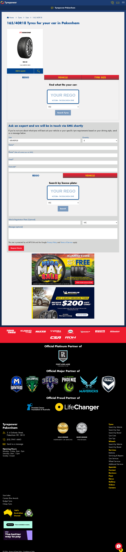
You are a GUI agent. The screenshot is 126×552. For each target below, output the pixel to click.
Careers (112, 487)
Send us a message (15, 444)
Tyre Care (112, 435)
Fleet (111, 476)
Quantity (85, 137)
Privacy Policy (52, 242)
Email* (11, 159)
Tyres (111, 424)
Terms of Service (66, 242)
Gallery (112, 482)
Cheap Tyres (7, 504)
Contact (112, 470)
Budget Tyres (7, 501)
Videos (112, 485)
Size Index (6, 495)
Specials (112, 467)
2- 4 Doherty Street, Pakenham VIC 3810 (16, 433)
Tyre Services (113, 458)
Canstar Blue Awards (10, 498)
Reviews (112, 473)
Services (112, 450)
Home (10, 17)
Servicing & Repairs (116, 456)
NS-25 (25, 62)
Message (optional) (15, 227)
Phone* (20, 152)
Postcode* (12, 167)
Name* (11, 145)
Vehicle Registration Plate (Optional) (21, 219)
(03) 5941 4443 (14, 439)
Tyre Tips (112, 438)
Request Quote (16, 248)
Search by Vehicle (115, 427)
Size (10, 137)
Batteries (112, 453)
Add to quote (20, 71)
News (111, 479)
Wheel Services (114, 461)
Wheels (112, 441)
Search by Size (114, 430)
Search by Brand (115, 433)
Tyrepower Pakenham (63, 8)
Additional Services (116, 464)
